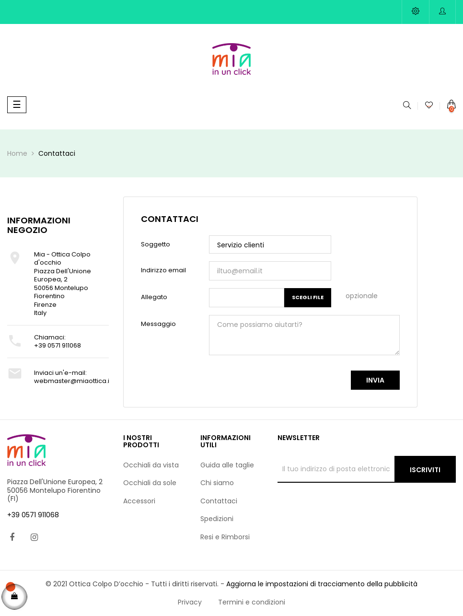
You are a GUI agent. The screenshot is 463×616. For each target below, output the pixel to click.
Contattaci (218, 501)
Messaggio (158, 323)
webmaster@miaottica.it (72, 380)
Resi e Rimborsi (225, 537)
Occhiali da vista (151, 465)
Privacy (190, 602)
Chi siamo (217, 483)
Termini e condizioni (251, 602)
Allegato (154, 297)
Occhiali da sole (149, 483)
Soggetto (155, 244)
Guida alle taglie (227, 465)
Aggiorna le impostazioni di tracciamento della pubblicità (321, 584)
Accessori (139, 501)
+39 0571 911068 (57, 345)
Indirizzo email (163, 270)
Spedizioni (216, 518)
